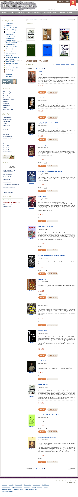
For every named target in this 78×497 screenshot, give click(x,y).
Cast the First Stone (43, 361)
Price (67, 64)
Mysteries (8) (8, 55)
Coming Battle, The (43, 384)
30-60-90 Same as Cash (7, 491)
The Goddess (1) (9, 70)
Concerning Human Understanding (47, 437)
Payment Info (19, 485)
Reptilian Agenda (7, 136)
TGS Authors (8, 25)
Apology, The (41, 97)
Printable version (71, 19)
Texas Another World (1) (11, 67)
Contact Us (20, 13)
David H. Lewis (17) (9, 38)
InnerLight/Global (7, 93)
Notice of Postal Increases (31, 489)
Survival (7, 65)
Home (4, 13)
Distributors (6, 103)
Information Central (49, 13)
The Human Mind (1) (10, 72)
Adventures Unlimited (8, 99)
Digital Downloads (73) (11, 40)
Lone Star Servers (7, 151)
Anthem (40, 71)
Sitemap (5, 123)
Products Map (6, 125)
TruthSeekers (6, 105)
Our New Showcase (33, 13)
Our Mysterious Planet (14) (11, 57)
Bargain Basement (7, 129)
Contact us (4, 485)
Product (63, 64)
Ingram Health (6, 97)
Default (72, 64)
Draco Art (5, 144)
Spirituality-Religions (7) (11, 63)
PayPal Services (36, 485)
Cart (11, 13)
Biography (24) (9, 34)
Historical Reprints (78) (10, 46)
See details (31, 83)
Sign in (61, 1)
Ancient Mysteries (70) (10, 27)
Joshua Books (6, 95)
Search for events (7, 119)
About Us (11, 485)
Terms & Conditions (7, 489)
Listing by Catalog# (37, 487)
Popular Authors (10, 59)
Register (67, 1)
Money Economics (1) (10, 53)
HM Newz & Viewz (8, 138)
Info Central (6, 134)
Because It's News (7, 142)
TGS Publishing (7, 92)
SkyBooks (5, 101)
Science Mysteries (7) (10, 61)
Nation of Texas (7, 145)
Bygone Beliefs (42, 279)
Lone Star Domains (8, 149)
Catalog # (58, 64)
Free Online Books (18, 489)
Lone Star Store (7, 147)
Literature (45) (9, 49)
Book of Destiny (42, 196)
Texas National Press (8, 109)
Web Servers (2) (9, 76)
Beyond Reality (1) (9, 32)
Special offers (6, 121)
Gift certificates (7, 117)
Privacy (46, 487)
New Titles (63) (9, 23)
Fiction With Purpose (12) (12, 42)
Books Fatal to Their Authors (45, 226)
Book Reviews (45, 485)
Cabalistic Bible (42, 303)
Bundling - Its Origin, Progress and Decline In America (51, 255)
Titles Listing (27, 487)
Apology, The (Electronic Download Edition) (49, 122)
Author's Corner (6, 487)
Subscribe (10, 192)
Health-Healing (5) (9, 44)
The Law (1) (8, 74)
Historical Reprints (33, 19)
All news (5, 192)
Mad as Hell (6, 140)
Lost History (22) (9, 51)
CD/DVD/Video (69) (10, 36)
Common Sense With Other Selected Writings (49, 414)
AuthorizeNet (27, 485)
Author (5, 107)
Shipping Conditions (17, 487)
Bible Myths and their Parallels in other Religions (50, 171)
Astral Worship (42, 145)
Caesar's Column (42, 330)
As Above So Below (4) (10, 30)
